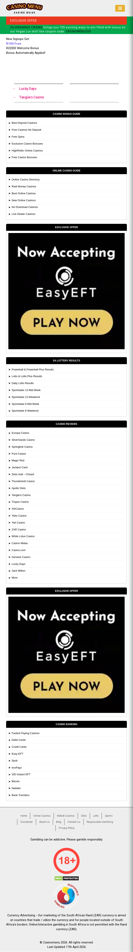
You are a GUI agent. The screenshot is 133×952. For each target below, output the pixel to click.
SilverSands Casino (23, 440)
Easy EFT (17, 753)
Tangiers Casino (21, 495)
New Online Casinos (24, 200)
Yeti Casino (18, 522)
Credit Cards (19, 747)
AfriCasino (18, 508)
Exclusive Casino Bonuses (27, 143)
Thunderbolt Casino (23, 481)
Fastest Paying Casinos (26, 733)
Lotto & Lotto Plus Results (27, 376)
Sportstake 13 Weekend (26, 397)
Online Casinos (42, 815)
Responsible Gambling (100, 822)
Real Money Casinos (24, 186)
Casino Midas (20, 543)
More (15, 577)
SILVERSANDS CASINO (26, 27)
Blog (58, 822)
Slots (84, 815)
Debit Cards (19, 740)
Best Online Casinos (24, 193)
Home (23, 815)
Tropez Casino (20, 502)
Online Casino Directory (26, 179)
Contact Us (74, 822)
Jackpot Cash (20, 467)
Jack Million (18, 570)
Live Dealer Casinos (23, 214)
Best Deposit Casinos (24, 123)
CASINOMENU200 (78, 31)
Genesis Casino (21, 557)
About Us (44, 822)
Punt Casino (19, 453)
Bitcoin (16, 781)
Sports (109, 815)
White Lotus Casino (23, 536)
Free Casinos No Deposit (26, 129)
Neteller (16, 788)
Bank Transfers (20, 795)
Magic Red (18, 460)
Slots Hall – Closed (23, 474)
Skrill (14, 760)
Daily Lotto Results (23, 383)
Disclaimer (26, 822)
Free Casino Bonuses (24, 157)
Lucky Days (18, 564)
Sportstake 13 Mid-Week (26, 390)
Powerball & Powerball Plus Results (33, 369)
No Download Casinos (25, 207)
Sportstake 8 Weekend (25, 410)
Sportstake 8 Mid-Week (25, 404)
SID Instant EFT (21, 774)
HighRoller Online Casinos (27, 150)
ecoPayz (17, 767)
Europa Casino (20, 433)
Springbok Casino (22, 446)
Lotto (96, 815)
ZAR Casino (19, 529)
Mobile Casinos (66, 815)
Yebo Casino (19, 515)
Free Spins (18, 136)
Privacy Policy (66, 828)
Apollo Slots (19, 488)
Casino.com (19, 550)
